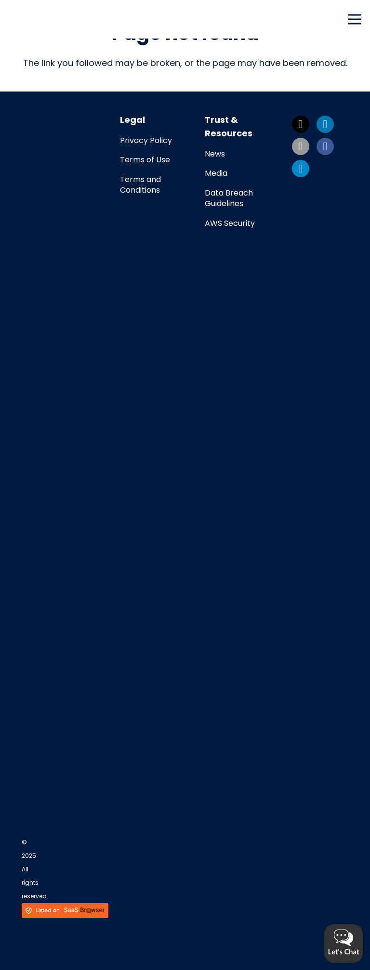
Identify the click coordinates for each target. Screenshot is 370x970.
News (215, 153)
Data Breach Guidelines (229, 198)
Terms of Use (145, 159)
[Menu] (355, 19)
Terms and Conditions (140, 185)
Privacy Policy (146, 140)
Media (216, 173)
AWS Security (230, 223)
